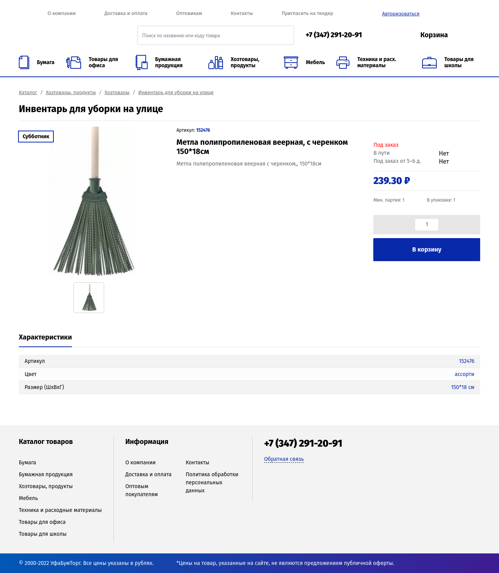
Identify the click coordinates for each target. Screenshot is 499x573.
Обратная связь (284, 459)
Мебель (28, 498)
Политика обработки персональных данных (212, 482)
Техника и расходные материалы (60, 510)
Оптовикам (189, 13)
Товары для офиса (42, 522)
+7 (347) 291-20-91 (334, 35)
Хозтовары (117, 92)
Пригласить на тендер (307, 13)
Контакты (242, 13)
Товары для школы (43, 534)
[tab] (45, 337)
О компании (62, 13)
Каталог (28, 92)
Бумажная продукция (46, 474)
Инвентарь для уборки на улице (176, 92)
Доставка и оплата (126, 13)
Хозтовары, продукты (71, 92)
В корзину (426, 249)
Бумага (27, 462)
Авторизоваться (400, 14)
